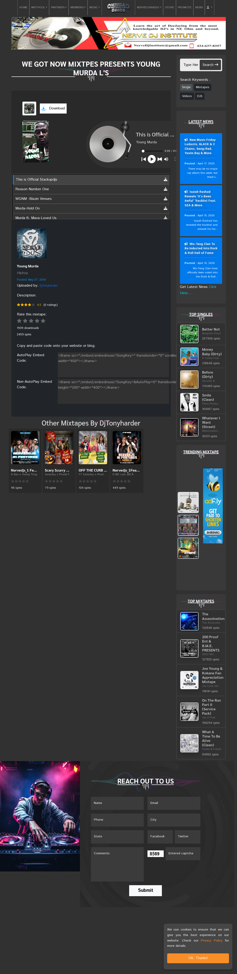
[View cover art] (29, 108)
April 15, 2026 (206, 216)
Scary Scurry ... (57, 470)
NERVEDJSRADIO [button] (148, 7)
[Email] (173, 803)
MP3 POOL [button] (38, 7)
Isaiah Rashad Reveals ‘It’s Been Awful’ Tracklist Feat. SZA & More (200, 199)
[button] (209, 7)
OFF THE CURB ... (93, 470)
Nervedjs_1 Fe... (24, 470)
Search (210, 65)
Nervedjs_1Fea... (126, 470)
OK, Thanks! (198, 958)
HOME (23, 7)
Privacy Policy (211, 940)
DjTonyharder (49, 286)
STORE (169, 7)
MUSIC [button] (94, 7)
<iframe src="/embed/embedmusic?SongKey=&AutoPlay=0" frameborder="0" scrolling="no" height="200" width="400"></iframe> (136, 390)
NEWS (199, 7)
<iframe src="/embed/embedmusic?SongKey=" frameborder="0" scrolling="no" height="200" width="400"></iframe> (136, 364)
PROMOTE (184, 7)
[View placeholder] (32, 243)
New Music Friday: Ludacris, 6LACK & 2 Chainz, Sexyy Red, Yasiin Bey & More (200, 147)
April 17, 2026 (206, 163)
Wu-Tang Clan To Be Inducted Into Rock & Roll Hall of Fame (201, 248)
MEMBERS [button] (77, 7)
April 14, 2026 (206, 263)
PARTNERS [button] (58, 7)
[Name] (117, 803)
